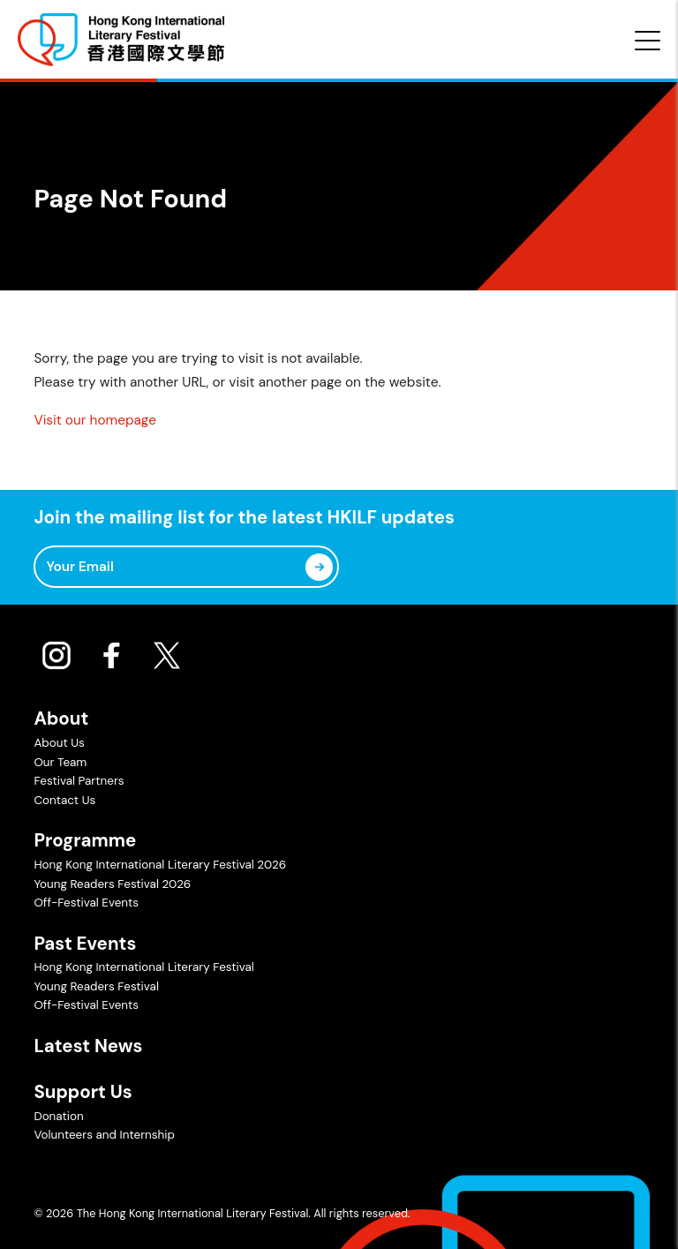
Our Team (60, 762)
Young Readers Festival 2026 (112, 884)
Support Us (83, 1091)
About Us (59, 742)
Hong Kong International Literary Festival (143, 966)
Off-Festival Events (86, 902)
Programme (85, 840)
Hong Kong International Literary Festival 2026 (160, 864)
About (61, 718)
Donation (58, 1116)
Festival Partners (79, 780)
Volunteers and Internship (104, 1134)
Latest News (88, 1046)
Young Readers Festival (96, 986)
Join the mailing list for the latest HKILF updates (244, 518)
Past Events (85, 943)
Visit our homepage (94, 420)
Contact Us (64, 800)
